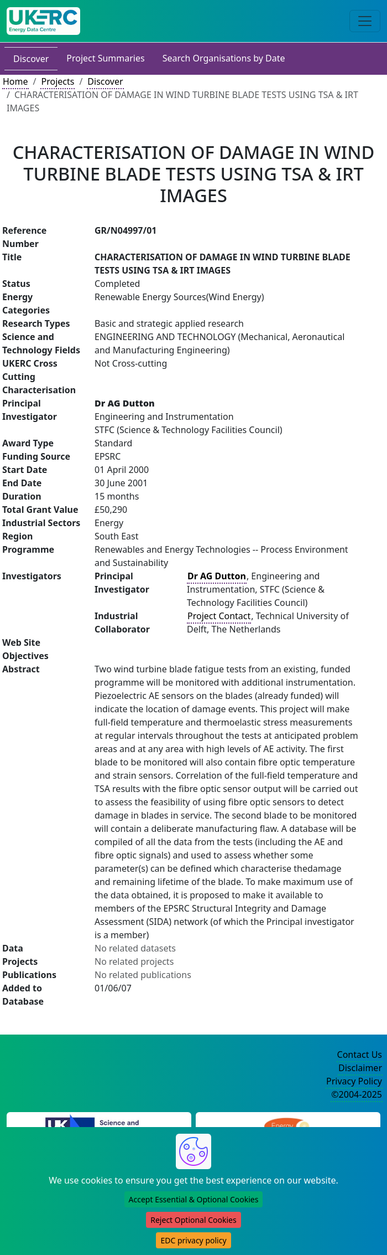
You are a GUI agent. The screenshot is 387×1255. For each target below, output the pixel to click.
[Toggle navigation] (364, 21)
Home (15, 81)
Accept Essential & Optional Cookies (194, 1199)
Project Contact (218, 616)
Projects (57, 81)
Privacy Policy (354, 1081)
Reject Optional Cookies (193, 1220)
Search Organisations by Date (224, 58)
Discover (31, 59)
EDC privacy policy (193, 1240)
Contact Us (359, 1054)
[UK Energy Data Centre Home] (43, 21)
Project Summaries (105, 58)
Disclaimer (360, 1068)
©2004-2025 (356, 1094)
